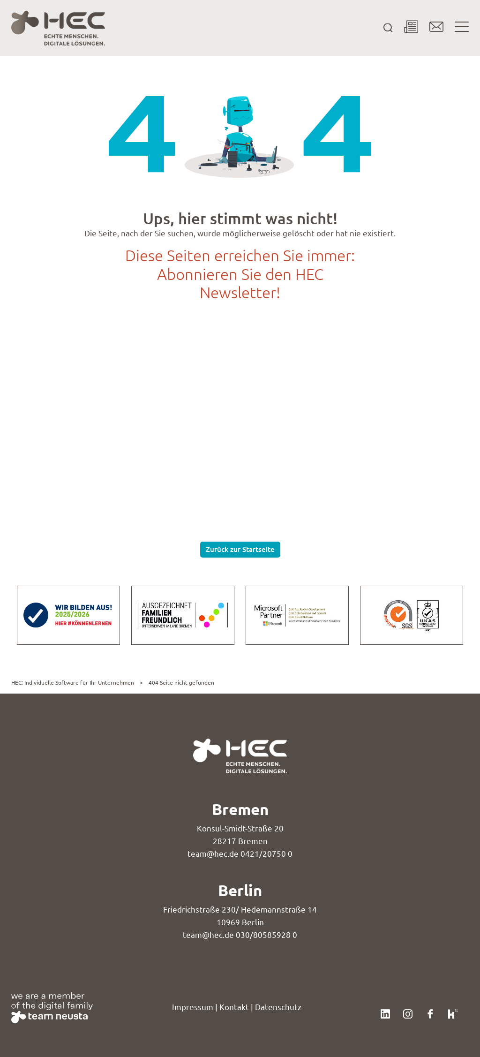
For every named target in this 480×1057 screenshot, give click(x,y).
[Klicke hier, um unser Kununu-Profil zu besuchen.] (453, 1012)
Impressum (192, 1007)
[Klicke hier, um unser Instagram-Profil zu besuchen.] (407, 1012)
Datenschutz (278, 1007)
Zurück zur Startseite (240, 549)
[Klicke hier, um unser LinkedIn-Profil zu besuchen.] (385, 1012)
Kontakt (234, 1007)
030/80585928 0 (266, 934)
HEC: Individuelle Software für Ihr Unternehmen (72, 683)
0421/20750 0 (266, 853)
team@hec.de (213, 853)
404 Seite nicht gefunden (181, 683)
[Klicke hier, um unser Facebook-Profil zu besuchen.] (430, 1012)
